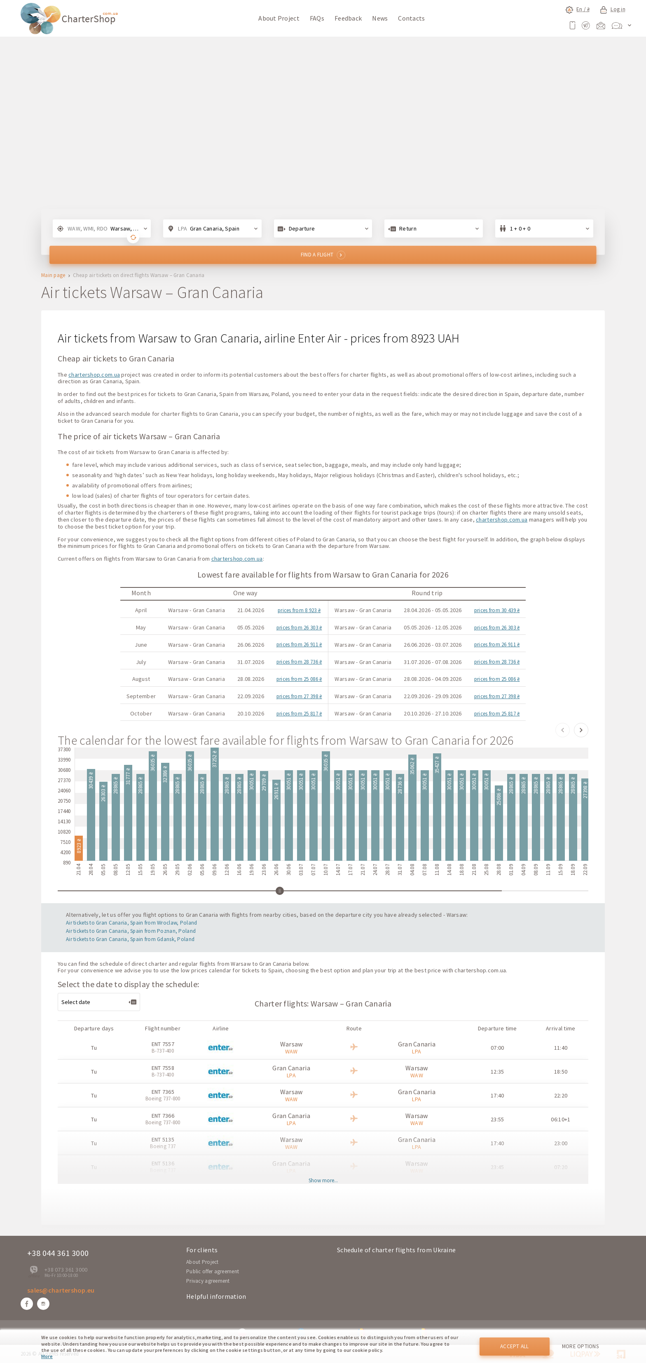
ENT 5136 (163, 1163)
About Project (279, 18)
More (47, 1356)
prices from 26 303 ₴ (299, 627)
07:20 (560, 1167)
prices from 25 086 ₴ (299, 679)
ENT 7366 (163, 1115)
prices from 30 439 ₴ (497, 610)
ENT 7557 (163, 1044)
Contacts (411, 18)
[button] (562, 730)
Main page (53, 276)
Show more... (323, 1181)
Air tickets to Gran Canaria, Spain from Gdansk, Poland (130, 939)
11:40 (560, 1047)
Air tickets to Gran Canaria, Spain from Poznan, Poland (131, 930)
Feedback (348, 18)
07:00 (497, 1047)
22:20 (560, 1095)
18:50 (560, 1071)
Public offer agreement (212, 1271)
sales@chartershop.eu (61, 1290)
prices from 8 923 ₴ (299, 610)
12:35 (497, 1071)
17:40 (497, 1095)
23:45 (497, 1167)
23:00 (560, 1143)
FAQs (317, 18)
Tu (94, 1047)
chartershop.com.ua (94, 374)
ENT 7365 (163, 1091)
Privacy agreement (208, 1280)
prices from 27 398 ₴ (299, 696)
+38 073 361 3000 (65, 1269)
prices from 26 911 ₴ (299, 644)
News (380, 18)
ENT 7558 (163, 1068)
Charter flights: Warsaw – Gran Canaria (323, 1003)
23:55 (497, 1119)
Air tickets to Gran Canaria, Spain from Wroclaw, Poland (131, 922)
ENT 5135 (163, 1139)
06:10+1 (560, 1119)
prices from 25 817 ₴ (299, 713)
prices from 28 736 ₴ (299, 661)
